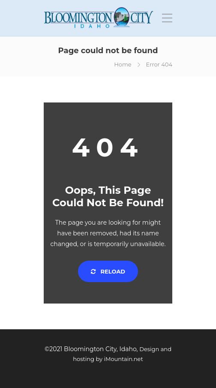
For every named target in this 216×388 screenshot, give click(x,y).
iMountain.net (123, 358)
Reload (108, 271)
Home (122, 64)
